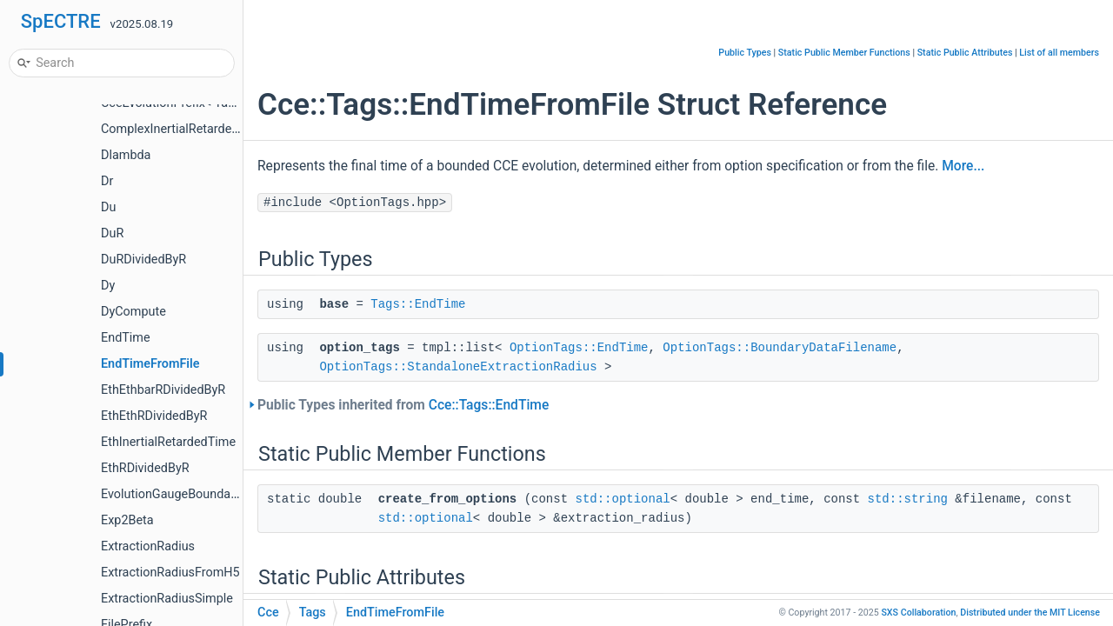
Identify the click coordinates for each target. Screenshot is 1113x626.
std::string (908, 499)
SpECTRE (61, 21)
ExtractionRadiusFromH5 (170, 572)
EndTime (125, 337)
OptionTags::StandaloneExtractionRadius (457, 367)
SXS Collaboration (918, 612)
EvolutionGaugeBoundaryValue (186, 494)
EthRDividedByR (145, 468)
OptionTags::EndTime (579, 348)
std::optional (622, 499)
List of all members (1059, 52)
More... (963, 166)
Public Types (744, 52)
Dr (107, 181)
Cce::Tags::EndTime (489, 405)
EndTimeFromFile (150, 363)
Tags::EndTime (417, 304)
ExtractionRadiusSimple (167, 598)
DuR (112, 233)
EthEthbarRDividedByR (163, 390)
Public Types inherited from (403, 405)
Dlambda (125, 155)
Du (108, 207)
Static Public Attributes (965, 52)
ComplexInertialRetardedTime (184, 129)
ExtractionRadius (148, 546)
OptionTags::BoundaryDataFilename (779, 348)
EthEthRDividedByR (154, 416)
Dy (108, 285)
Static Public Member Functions (844, 52)
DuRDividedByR (143, 259)
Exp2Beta (127, 520)
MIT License (1030, 612)
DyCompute (133, 311)
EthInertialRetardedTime (168, 442)
